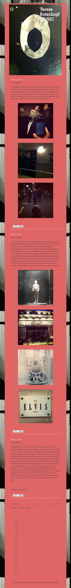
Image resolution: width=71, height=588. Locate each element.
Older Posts (56, 504)
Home (36, 504)
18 (15, 521)
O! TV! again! (16, 83)
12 (15, 536)
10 (15, 542)
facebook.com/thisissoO (19, 490)
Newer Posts (15, 504)
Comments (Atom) (24, 508)
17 (15, 524)
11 (15, 539)
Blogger (55, 582)
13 (15, 534)
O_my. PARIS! (16, 237)
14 (16, 531)
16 (15, 528)
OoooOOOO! (16, 442)
